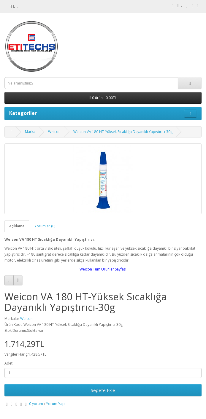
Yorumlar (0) (44, 226)
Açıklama (16, 226)
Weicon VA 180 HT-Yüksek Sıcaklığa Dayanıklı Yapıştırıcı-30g (122, 131)
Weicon (54, 131)
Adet (8, 363)
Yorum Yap (55, 403)
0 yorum (36, 403)
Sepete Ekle (103, 390)
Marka (30, 131)
